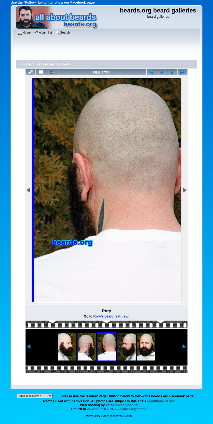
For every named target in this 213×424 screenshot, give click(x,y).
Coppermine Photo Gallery (117, 415)
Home (26, 64)
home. (117, 409)
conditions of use (160, 401)
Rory (66, 64)
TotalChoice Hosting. (122, 405)
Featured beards (47, 64)
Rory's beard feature (109, 316)
